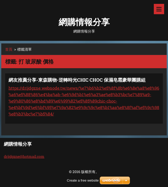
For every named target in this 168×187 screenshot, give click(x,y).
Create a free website (83, 180)
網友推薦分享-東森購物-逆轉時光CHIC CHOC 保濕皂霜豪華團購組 (77, 80)
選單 (159, 9)
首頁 (8, 49)
